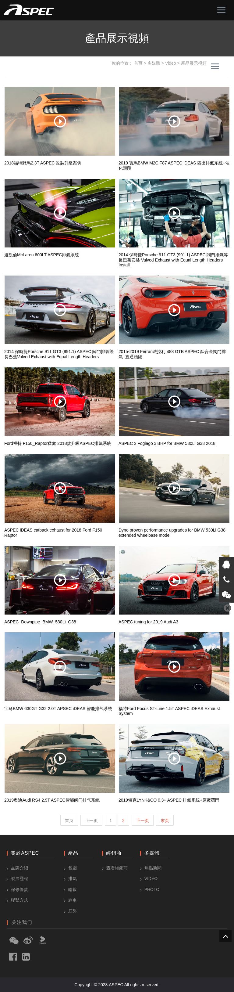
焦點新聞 (152, 867)
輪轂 (72, 889)
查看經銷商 (117, 867)
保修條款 (19, 889)
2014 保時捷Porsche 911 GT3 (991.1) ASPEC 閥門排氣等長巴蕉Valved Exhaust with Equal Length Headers (59, 354)
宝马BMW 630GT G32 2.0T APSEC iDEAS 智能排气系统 (58, 708)
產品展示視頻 (194, 63)
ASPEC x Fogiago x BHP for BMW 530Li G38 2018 (167, 443)
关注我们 (22, 922)
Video (170, 63)
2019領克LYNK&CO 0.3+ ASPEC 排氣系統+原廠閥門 (169, 800)
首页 (138, 63)
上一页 (91, 820)
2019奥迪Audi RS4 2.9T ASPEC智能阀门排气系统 (52, 800)
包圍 (72, 867)
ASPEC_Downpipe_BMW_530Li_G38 (40, 621)
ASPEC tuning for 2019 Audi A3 (148, 621)
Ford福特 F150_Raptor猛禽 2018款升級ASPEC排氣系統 (57, 443)
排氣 (72, 878)
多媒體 (153, 63)
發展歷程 (19, 878)
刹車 (72, 900)
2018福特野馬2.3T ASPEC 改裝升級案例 (42, 163)
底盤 (72, 910)
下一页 (142, 820)
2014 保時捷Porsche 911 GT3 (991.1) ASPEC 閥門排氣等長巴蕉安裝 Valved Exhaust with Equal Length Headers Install (173, 260)
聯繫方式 (19, 900)
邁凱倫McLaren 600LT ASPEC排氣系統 (41, 254)
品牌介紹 (19, 867)
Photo (152, 889)
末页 (165, 820)
